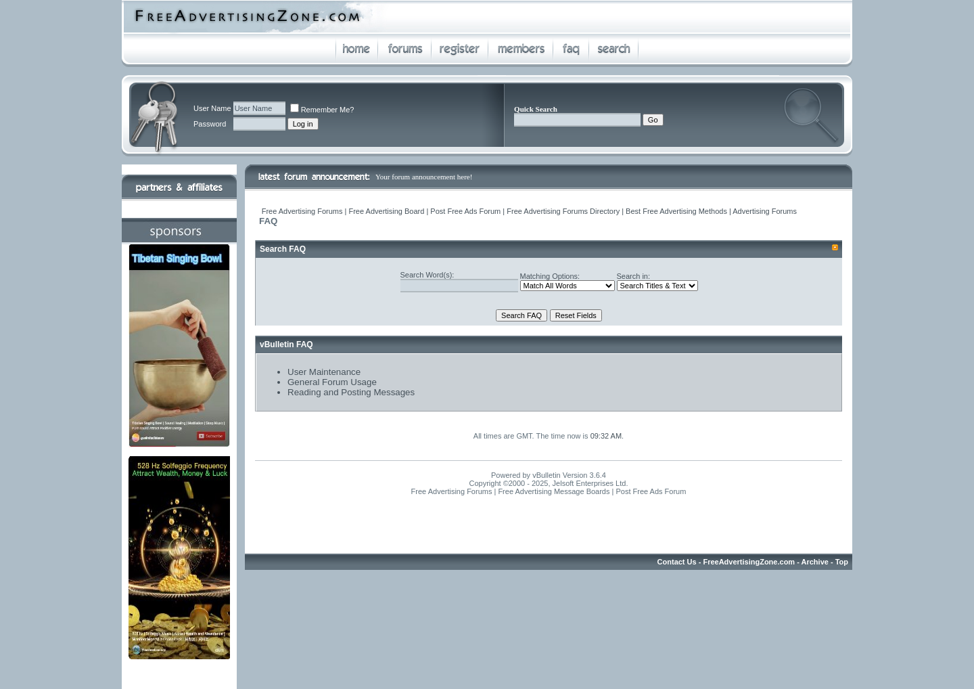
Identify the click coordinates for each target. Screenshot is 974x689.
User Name (212, 108)
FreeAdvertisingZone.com (749, 562)
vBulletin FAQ (286, 344)
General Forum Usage (332, 382)
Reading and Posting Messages (351, 392)
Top (841, 562)
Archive (815, 562)
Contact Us (677, 562)
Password (209, 124)
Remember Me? (322, 110)
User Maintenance (324, 372)
